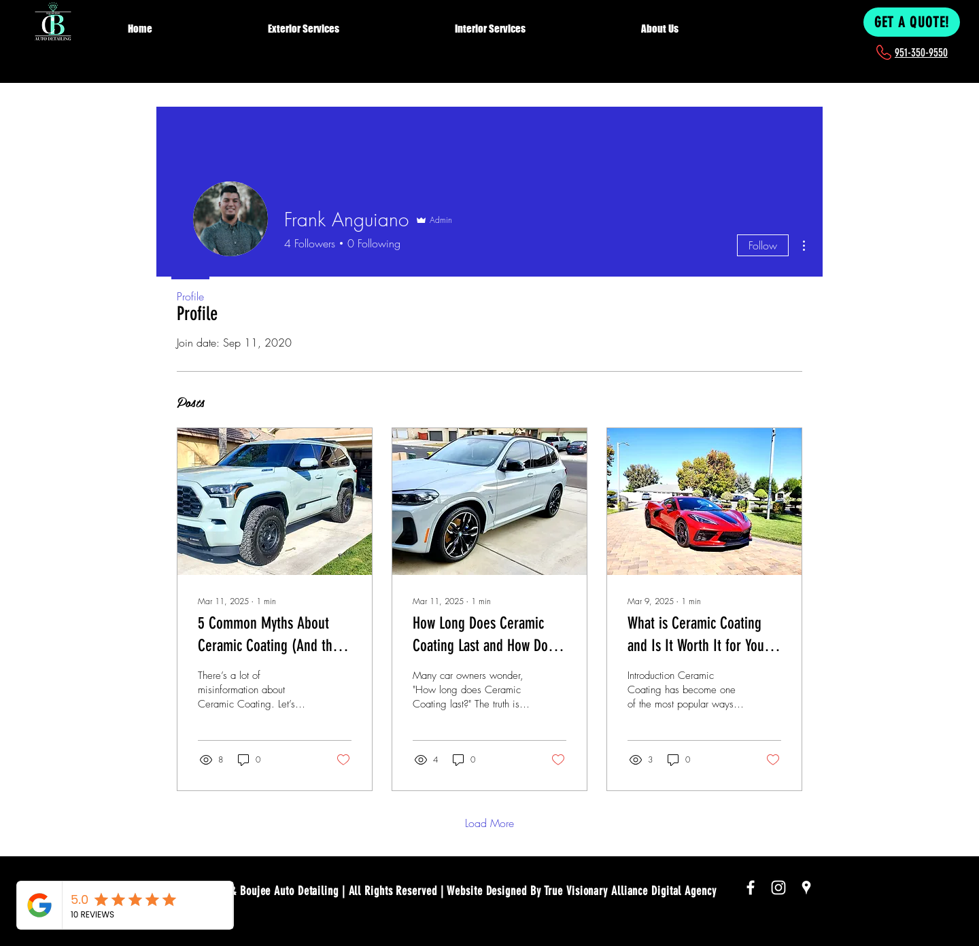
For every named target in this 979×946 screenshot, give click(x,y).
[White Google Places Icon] (806, 887)
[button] (352, 22)
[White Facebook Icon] (750, 887)
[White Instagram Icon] (778, 887)
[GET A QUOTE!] (911, 22)
